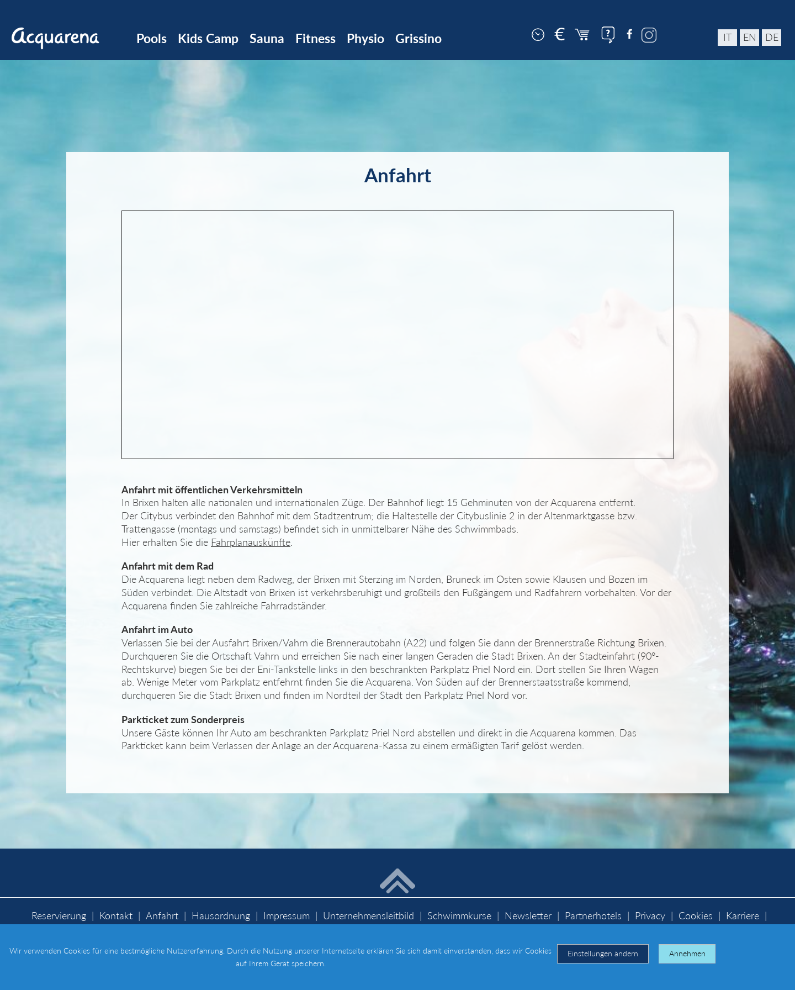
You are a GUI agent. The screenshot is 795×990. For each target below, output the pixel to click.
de (771, 37)
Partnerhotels (593, 915)
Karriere (742, 915)
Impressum (286, 915)
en (749, 37)
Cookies (696, 915)
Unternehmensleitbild (368, 915)
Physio (365, 38)
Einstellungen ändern (603, 953)
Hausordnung (221, 915)
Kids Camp (208, 38)
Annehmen (687, 953)
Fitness (315, 38)
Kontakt (115, 915)
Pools (151, 38)
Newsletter (528, 915)
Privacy (650, 915)
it (727, 37)
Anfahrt (162, 915)
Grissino (418, 38)
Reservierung (58, 915)
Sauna (267, 38)
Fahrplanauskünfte (250, 542)
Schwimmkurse (459, 915)
